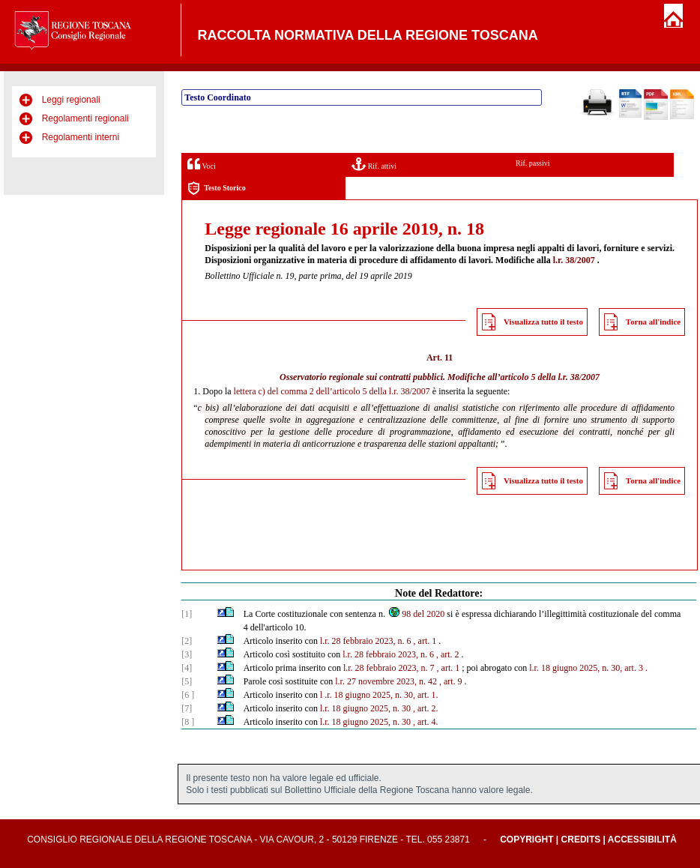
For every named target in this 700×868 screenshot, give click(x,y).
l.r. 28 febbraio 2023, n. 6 (365, 641)
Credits (581, 839)
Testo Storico (216, 188)
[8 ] (187, 722)
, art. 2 (447, 654)
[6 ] (187, 695)
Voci (201, 163)
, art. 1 (425, 641)
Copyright (526, 839)
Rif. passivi (533, 163)
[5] (186, 681)
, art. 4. (425, 722)
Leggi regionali (71, 99)
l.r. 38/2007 (574, 260)
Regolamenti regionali (85, 118)
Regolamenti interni (80, 137)
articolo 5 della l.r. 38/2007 (550, 377)
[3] (186, 654)
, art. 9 (450, 681)
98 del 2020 (415, 614)
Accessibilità (642, 839)
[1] (186, 614)
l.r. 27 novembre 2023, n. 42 (386, 681)
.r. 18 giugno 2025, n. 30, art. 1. (381, 695)
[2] (186, 641)
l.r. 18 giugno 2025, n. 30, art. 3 (586, 668)
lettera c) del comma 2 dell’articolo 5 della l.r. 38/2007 (332, 391)
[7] (186, 708)
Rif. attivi (373, 163)
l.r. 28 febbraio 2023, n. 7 (389, 668)
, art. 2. (425, 708)
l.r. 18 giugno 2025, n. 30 (365, 708)
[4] (186, 668)
